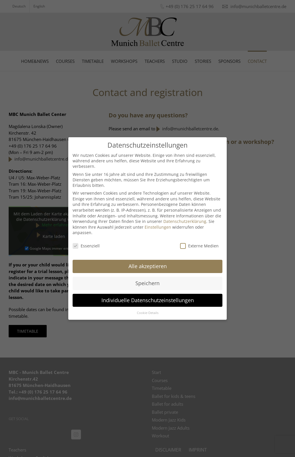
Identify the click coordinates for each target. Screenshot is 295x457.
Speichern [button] (147, 283)
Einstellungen (158, 227)
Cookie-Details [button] (147, 313)
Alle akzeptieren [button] (147, 266)
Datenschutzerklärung (184, 221)
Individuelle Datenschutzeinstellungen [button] (147, 300)
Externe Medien (199, 246)
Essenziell (86, 246)
